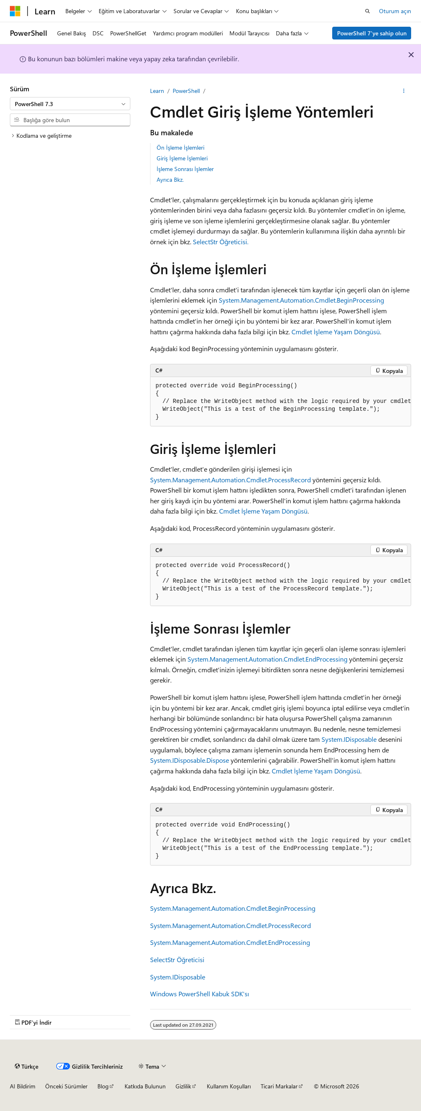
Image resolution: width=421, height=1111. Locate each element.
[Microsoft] (15, 11)
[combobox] (70, 103)
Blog (103, 1086)
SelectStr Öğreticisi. (220, 241)
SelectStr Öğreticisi (177, 959)
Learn (157, 91)
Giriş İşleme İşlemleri (182, 158)
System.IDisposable (349, 739)
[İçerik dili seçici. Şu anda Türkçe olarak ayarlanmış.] (26, 1066)
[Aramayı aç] (367, 11)
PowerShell (186, 91)
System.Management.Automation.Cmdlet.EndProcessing (267, 659)
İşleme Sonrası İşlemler (185, 169)
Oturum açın (395, 11)
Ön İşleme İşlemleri (180, 147)
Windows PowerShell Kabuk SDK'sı (199, 993)
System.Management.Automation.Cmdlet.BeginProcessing (301, 300)
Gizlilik (183, 1086)
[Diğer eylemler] (404, 90)
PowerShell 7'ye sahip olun (372, 33)
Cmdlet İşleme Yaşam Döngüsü (335, 331)
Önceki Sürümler (66, 1086)
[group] (280, 401)
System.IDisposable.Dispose (189, 760)
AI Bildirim (22, 1086)
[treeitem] (70, 136)
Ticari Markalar (279, 1086)
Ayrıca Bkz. (170, 179)
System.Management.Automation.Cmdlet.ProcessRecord (230, 479)
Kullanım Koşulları (229, 1086)
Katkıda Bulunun (145, 1086)
